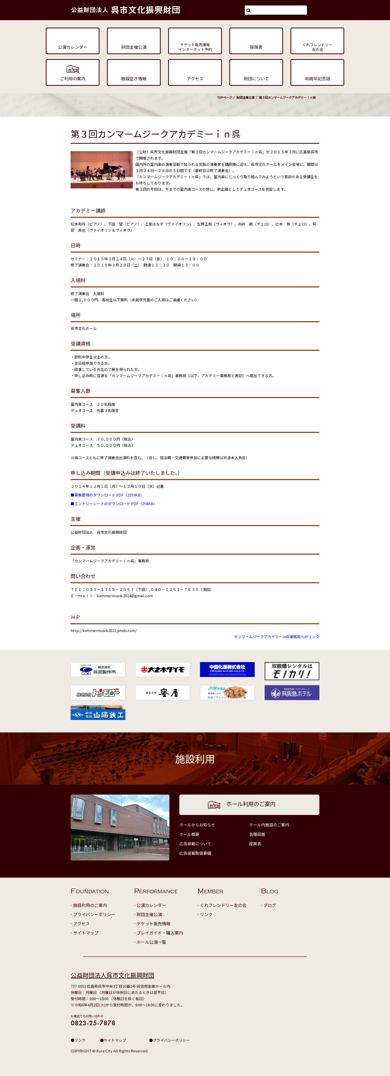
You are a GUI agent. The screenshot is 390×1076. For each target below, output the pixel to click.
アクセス (81, 923)
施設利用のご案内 (90, 905)
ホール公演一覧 (151, 942)
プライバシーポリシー (94, 914)
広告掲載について (195, 844)
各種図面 (257, 834)
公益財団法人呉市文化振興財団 (112, 975)
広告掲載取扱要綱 (195, 853)
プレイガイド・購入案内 (160, 933)
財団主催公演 (245, 97)
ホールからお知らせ (197, 825)
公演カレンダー (151, 905)
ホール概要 (189, 834)
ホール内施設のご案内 (269, 825)
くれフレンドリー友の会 (223, 905)
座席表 (255, 844)
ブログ (269, 905)
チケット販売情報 (153, 923)
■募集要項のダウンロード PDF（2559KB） (107, 494)
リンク (206, 914)
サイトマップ (85, 933)
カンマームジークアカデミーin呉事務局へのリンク (276, 636)
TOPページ (224, 97)
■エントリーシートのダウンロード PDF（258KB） (114, 503)
